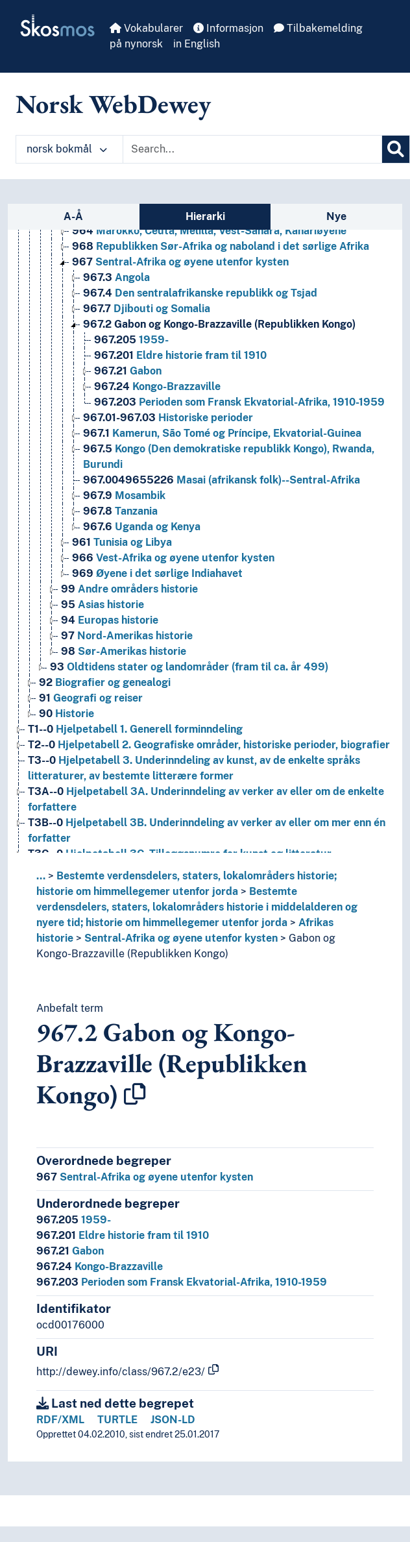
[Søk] (395, 149)
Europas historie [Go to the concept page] (109, 620)
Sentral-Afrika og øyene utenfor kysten (181, 938)
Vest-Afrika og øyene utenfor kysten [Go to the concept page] (173, 558)
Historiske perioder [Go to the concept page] (168, 417)
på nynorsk (136, 44)
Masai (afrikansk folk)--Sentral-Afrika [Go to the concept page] (221, 480)
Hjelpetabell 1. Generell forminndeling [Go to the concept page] (135, 729)
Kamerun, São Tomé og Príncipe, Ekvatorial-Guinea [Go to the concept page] (222, 433)
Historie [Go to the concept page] (66, 713)
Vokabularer (146, 28)
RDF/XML (60, 1420)
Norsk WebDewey (113, 104)
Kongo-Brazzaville (99, 1266)
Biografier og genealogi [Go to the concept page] (105, 682)
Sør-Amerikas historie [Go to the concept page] (123, 651)
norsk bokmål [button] (67, 149)
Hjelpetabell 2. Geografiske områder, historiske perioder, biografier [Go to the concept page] (209, 745)
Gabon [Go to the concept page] (128, 371)
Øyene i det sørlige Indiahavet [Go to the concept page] (157, 573)
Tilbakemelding (318, 28)
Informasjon (228, 28)
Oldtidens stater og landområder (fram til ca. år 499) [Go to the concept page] (189, 667)
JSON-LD (173, 1420)
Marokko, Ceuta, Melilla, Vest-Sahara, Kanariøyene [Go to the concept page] (209, 231)
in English (196, 44)
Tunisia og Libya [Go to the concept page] (122, 542)
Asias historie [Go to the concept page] (102, 604)
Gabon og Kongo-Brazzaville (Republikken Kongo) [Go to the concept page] (219, 324)
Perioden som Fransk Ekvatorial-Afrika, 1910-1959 (181, 1282)
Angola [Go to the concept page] (116, 277)
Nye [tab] (336, 216)
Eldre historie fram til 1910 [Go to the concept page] (180, 355)
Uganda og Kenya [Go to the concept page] (141, 526)
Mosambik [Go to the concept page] (124, 495)
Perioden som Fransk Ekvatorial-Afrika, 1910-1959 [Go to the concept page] (239, 402)
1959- (73, 1220)
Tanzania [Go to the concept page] (120, 511)
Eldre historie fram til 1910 (122, 1235)
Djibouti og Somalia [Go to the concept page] (146, 308)
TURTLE (117, 1420)
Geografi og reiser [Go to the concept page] (91, 698)
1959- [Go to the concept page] (131, 340)
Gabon (70, 1251)
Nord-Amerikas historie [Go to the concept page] (127, 636)
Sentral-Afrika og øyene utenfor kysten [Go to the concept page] (180, 262)
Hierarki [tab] (205, 216)
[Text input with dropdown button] (252, 149)
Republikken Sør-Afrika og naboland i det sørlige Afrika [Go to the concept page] (220, 246)
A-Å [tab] (73, 216)
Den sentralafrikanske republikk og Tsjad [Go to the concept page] (200, 293)
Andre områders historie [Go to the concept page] (129, 589)
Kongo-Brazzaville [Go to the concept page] (157, 386)
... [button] (40, 876)
